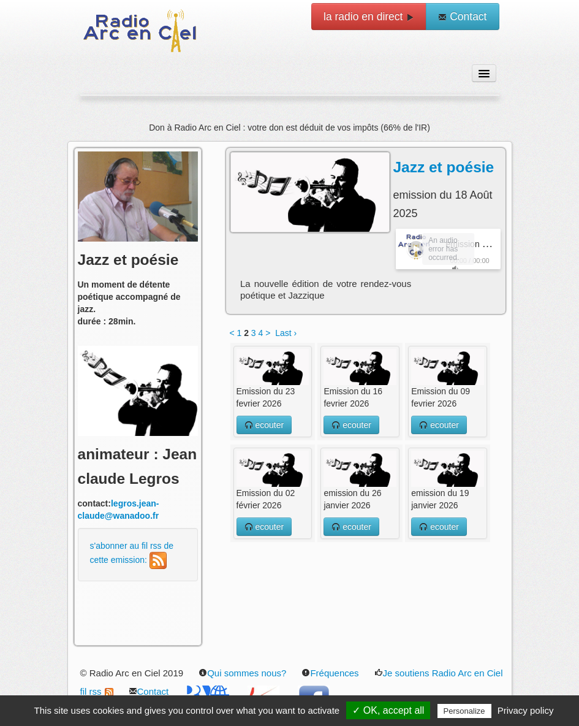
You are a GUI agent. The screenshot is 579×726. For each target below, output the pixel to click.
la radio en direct (369, 16)
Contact (462, 16)
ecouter (264, 425)
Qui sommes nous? (242, 673)
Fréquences (329, 673)
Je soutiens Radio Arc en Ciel (438, 673)
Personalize (464, 711)
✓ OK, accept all (388, 710)
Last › (286, 333)
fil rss (96, 691)
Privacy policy (526, 710)
